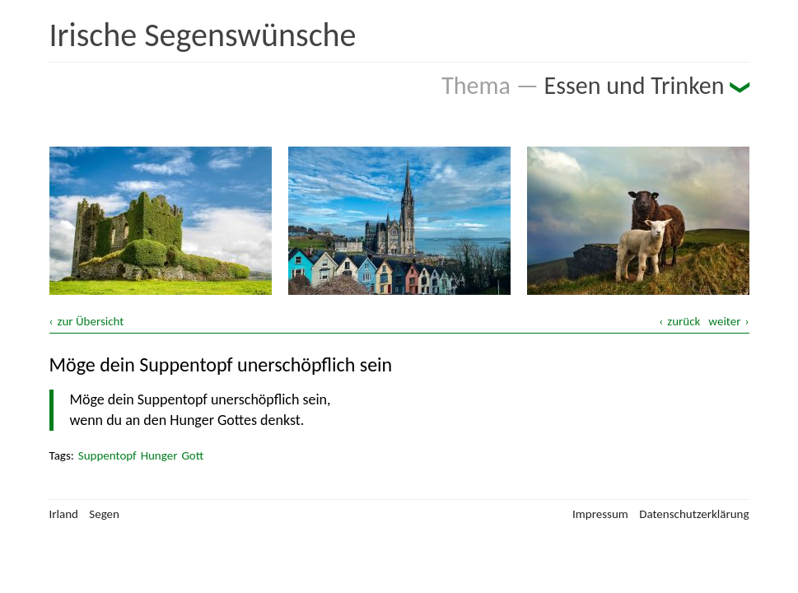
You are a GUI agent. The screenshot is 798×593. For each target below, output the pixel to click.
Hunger (159, 455)
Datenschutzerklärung (694, 514)
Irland (63, 514)
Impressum (600, 514)
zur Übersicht (91, 321)
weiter (724, 321)
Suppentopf (107, 455)
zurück (683, 321)
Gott (192, 455)
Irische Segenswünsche (203, 35)
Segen (104, 514)
